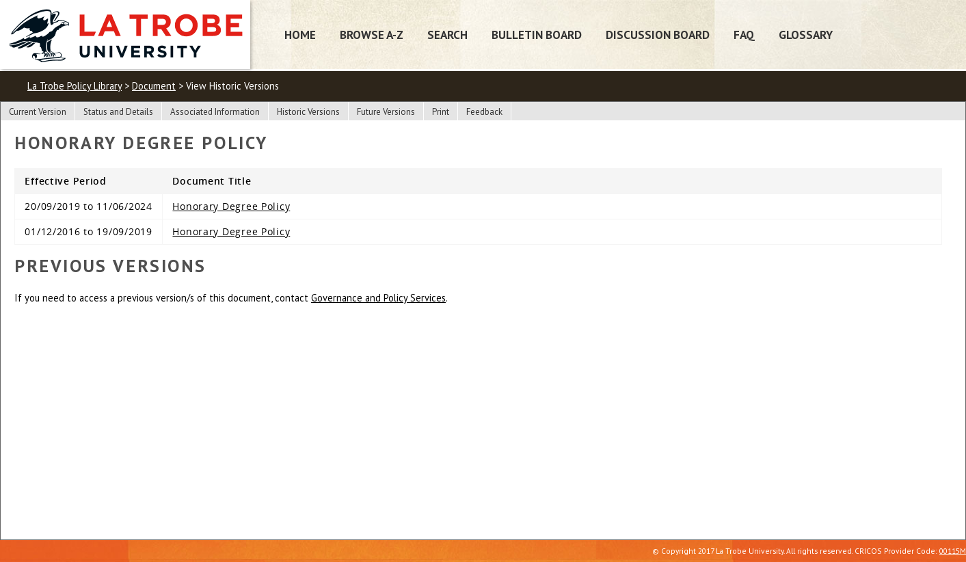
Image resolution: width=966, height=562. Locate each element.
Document (154, 85)
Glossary (806, 34)
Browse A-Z (371, 34)
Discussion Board (658, 34)
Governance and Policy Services (378, 297)
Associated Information (215, 112)
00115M (952, 551)
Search (447, 34)
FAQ (744, 34)
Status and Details (118, 112)
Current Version (37, 112)
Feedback (484, 112)
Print (440, 112)
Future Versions (386, 112)
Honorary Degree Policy (231, 206)
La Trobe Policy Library (74, 85)
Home (300, 34)
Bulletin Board (537, 34)
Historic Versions (308, 112)
